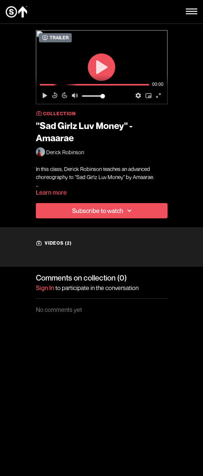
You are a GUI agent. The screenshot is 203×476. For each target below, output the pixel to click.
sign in (45, 288)
